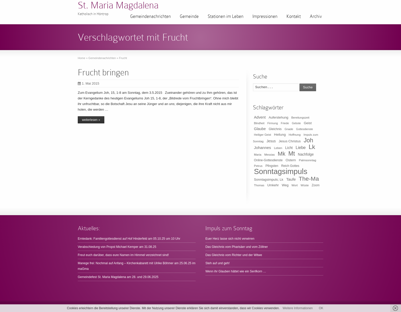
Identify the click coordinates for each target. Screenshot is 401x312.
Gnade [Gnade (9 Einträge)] (289, 129)
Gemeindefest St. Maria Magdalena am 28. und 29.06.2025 (118, 277)
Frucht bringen (103, 72)
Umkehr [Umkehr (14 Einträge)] (273, 185)
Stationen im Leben (225, 16)
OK (321, 308)
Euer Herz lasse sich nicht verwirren (229, 238)
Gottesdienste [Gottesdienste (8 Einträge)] (304, 129)
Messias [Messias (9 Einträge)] (269, 154)
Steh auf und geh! (217, 263)
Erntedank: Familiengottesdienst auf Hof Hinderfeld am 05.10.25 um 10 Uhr (129, 238)
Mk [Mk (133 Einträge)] (281, 154)
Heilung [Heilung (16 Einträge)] (280, 134)
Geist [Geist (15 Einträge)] (308, 123)
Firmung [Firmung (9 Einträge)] (273, 123)
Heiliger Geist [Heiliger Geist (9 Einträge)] (262, 134)
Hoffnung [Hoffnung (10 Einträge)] (295, 134)
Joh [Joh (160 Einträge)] (308, 140)
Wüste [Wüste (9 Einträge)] (305, 185)
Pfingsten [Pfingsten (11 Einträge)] (271, 166)
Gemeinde (189, 16)
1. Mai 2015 (88, 83)
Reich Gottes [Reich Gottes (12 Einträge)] (290, 166)
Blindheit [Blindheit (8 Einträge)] (259, 123)
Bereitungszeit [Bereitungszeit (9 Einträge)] (300, 117)
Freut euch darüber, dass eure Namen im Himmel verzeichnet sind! (123, 255)
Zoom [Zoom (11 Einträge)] (316, 185)
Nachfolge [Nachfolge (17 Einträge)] (306, 154)
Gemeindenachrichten (150, 16)
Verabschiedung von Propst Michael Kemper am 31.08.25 (117, 247)
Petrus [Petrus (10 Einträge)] (258, 165)
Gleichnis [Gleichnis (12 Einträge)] (275, 129)
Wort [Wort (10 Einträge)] (295, 185)
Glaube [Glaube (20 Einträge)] (260, 129)
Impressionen (264, 16)
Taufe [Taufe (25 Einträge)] (291, 179)
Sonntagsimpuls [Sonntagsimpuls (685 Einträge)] (280, 171)
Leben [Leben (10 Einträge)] (278, 147)
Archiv (316, 16)
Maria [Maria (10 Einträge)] (257, 154)
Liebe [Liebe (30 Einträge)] (301, 147)
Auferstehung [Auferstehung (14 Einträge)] (278, 117)
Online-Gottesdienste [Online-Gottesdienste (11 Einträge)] (268, 160)
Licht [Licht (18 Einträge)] (289, 148)
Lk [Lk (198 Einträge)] (312, 146)
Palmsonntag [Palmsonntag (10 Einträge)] (307, 160)
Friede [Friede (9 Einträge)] (285, 123)
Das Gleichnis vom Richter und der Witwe (233, 255)
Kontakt (293, 16)
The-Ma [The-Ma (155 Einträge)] (309, 178)
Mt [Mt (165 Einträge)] (291, 153)
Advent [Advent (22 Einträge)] (260, 117)
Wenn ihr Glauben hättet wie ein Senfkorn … (235, 271)
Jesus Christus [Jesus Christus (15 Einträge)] (290, 141)
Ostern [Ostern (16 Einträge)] (291, 160)
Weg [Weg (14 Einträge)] (285, 185)
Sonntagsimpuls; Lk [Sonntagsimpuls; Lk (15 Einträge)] (268, 179)
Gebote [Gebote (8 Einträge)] (296, 123)
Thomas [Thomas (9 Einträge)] (259, 185)
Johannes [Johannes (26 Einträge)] (262, 147)
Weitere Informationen (298, 308)
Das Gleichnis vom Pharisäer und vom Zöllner (236, 247)
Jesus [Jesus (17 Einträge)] (271, 141)
